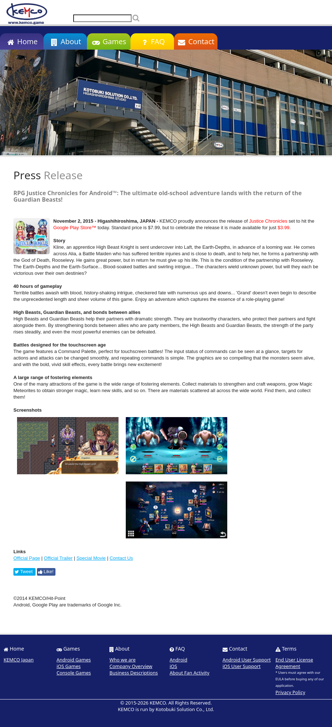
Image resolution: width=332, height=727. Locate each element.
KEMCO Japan (19, 659)
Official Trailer (58, 558)
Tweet (23, 571)
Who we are (122, 659)
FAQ (152, 41)
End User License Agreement (294, 662)
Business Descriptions (133, 672)
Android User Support (247, 659)
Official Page (26, 558)
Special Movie (91, 558)
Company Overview (130, 666)
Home (21, 41)
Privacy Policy (290, 692)
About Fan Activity (189, 672)
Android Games (74, 659)
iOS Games (69, 666)
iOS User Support (242, 666)
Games (108, 41)
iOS (173, 666)
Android (178, 659)
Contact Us (121, 558)
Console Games (74, 672)
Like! (46, 571)
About (65, 41)
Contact (196, 41)
